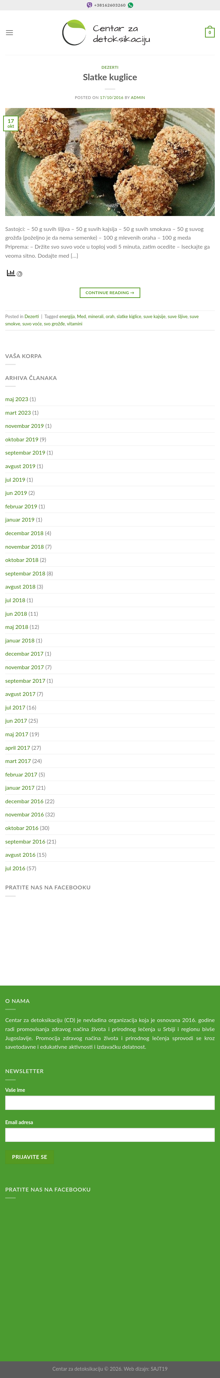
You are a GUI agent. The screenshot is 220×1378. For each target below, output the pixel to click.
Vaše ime (15, 1090)
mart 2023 (18, 412)
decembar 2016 (24, 801)
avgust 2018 (20, 586)
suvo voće (32, 323)
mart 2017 (18, 760)
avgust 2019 (20, 466)
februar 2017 (21, 774)
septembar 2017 (25, 680)
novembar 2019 (24, 425)
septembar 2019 (25, 452)
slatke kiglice (129, 316)
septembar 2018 (25, 573)
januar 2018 (19, 640)
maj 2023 (16, 399)
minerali (96, 316)
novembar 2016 (24, 814)
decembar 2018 (24, 533)
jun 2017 (16, 720)
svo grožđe (54, 323)
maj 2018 (16, 626)
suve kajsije (154, 316)
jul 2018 (15, 600)
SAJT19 (159, 1369)
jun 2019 (16, 492)
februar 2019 (21, 506)
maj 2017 (16, 734)
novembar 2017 (24, 667)
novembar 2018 (24, 546)
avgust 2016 (20, 854)
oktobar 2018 (22, 559)
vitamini (74, 323)
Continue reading (110, 292)
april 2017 (17, 747)
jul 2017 (15, 707)
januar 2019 (19, 519)
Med (81, 316)
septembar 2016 (25, 841)
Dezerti (109, 67)
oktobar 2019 (22, 439)
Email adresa (19, 1122)
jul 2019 (15, 479)
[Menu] (9, 32)
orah (110, 316)
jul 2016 (15, 868)
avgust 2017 (20, 693)
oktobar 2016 (22, 827)
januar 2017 (19, 787)
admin (138, 97)
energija (67, 316)
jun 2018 (16, 613)
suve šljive (178, 316)
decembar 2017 (24, 653)
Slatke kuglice (110, 77)
